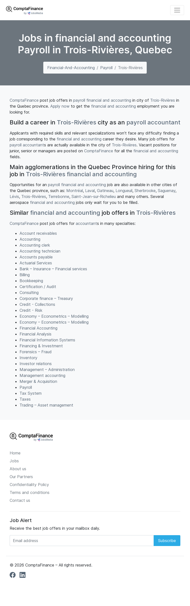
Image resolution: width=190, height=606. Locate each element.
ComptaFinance (24, 100)
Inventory (28, 357)
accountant (163, 122)
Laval (90, 190)
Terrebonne (58, 196)
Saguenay (166, 190)
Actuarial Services (36, 262)
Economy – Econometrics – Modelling (54, 316)
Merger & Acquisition (38, 381)
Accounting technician (40, 251)
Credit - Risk (31, 310)
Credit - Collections (37, 304)
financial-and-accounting (71, 67)
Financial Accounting (38, 328)
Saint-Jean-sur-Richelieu (93, 196)
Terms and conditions (29, 492)
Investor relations (36, 363)
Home (15, 452)
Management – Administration (47, 369)
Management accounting (42, 375)
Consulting (29, 292)
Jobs (14, 460)
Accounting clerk (35, 245)
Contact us (20, 500)
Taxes (25, 399)
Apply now (60, 106)
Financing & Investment (41, 345)
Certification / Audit (38, 286)
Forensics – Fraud (36, 351)
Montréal (74, 190)
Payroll (106, 67)
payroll (79, 100)
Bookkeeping (31, 280)
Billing (25, 274)
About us (18, 468)
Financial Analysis (35, 334)
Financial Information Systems (47, 339)
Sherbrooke (145, 190)
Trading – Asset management (46, 405)
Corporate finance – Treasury (46, 298)
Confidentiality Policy (29, 484)
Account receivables (38, 233)
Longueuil (124, 190)
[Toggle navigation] (177, 10)
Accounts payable (36, 256)
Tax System (31, 393)
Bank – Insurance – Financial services (53, 268)
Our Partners (21, 476)
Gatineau (105, 190)
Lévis (14, 196)
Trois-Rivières (162, 100)
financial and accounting (108, 100)
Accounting (30, 239)
